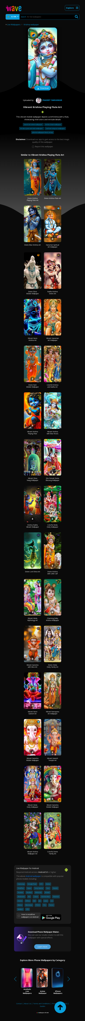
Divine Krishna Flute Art (52, 198)
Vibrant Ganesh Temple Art (52, 759)
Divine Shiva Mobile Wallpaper (32, 292)
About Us (27, 1003)
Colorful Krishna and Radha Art (52, 386)
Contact (19, 1003)
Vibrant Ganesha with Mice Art (32, 666)
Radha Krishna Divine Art (52, 292)
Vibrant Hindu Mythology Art (32, 619)
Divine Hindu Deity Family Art (52, 666)
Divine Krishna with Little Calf (52, 573)
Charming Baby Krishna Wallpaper (52, 619)
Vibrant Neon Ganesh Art (32, 713)
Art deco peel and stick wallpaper (31, 128)
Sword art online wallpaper (33, 125)
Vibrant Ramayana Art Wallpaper (52, 713)
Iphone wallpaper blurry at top (42, 132)
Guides (42, 1006)
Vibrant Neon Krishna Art (32, 339)
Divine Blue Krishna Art (32, 245)
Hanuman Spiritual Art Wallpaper (52, 246)
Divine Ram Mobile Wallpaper (32, 386)
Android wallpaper (33, 876)
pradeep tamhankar (48, 100)
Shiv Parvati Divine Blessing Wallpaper (52, 479)
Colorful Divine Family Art (52, 853)
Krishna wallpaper (31, 24)
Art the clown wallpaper (53, 125)
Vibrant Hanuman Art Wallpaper (52, 339)
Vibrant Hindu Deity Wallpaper (32, 806)
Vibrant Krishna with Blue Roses (52, 433)
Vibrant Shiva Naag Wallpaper (32, 479)
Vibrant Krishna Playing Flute (32, 433)
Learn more (42, 946)
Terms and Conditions (41, 1003)
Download (43, 88)
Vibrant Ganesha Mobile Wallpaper (32, 759)
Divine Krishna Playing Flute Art (32, 199)
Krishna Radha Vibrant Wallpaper (32, 526)
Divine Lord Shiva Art (32, 572)
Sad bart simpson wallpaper (55, 128)
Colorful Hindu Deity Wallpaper (52, 526)
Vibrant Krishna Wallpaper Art (32, 853)
